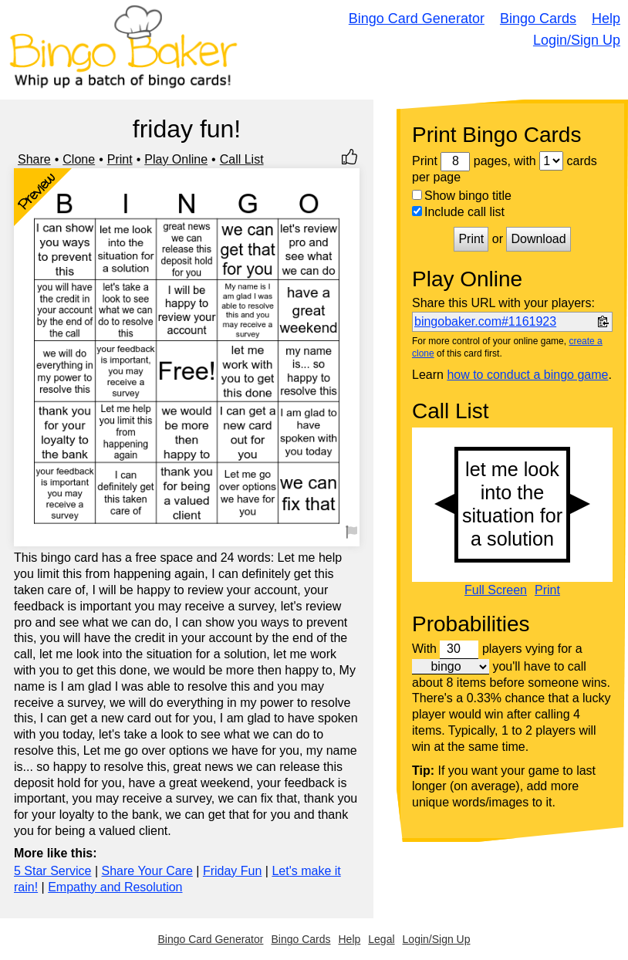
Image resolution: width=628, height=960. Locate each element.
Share (34, 159)
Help (606, 18)
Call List (242, 159)
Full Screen (495, 590)
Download (538, 238)
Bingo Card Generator (417, 18)
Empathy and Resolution (115, 887)
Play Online (176, 159)
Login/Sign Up (576, 40)
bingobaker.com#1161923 (485, 321)
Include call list (458, 211)
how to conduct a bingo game (527, 374)
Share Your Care (147, 870)
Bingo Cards (538, 18)
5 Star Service (52, 870)
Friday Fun (232, 870)
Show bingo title (462, 195)
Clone (78, 159)
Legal (381, 939)
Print (120, 159)
